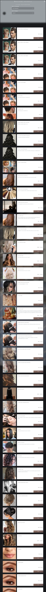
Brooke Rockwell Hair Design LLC (23, 1)
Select (38, 38)
